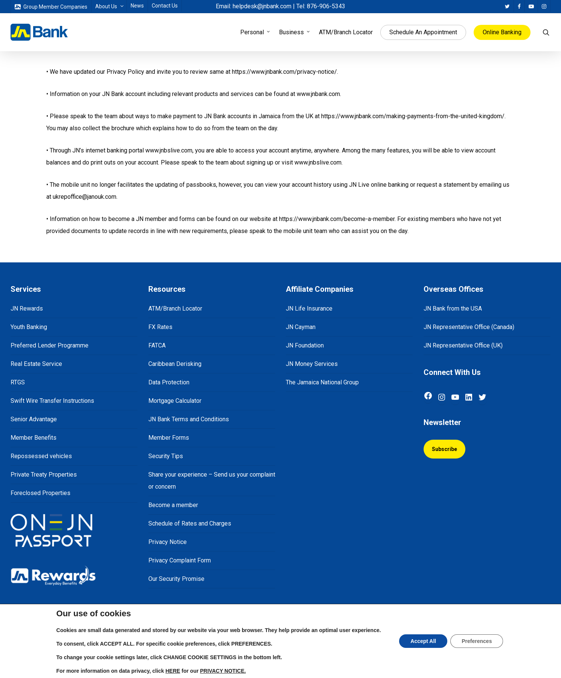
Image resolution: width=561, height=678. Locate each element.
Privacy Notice (167, 541)
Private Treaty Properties (44, 474)
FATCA (157, 345)
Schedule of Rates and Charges (189, 523)
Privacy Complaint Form (179, 560)
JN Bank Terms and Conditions (188, 419)
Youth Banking (29, 327)
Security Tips (165, 456)
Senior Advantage (34, 419)
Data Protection (168, 382)
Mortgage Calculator (174, 400)
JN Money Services (312, 363)
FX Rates (160, 327)
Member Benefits (33, 437)
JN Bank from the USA (453, 308)
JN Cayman (301, 327)
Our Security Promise (176, 578)
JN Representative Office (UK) (463, 345)
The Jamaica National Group (322, 382)
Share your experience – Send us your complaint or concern (211, 480)
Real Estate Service (36, 363)
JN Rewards (27, 308)
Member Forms (168, 437)
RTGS (18, 382)
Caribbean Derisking (174, 363)
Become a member (173, 505)
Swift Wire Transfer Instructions (52, 400)
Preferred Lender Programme (49, 345)
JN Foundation (305, 345)
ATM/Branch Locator (175, 308)
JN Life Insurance (309, 308)
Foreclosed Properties (40, 493)
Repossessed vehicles (41, 456)
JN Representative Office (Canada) (469, 327)
